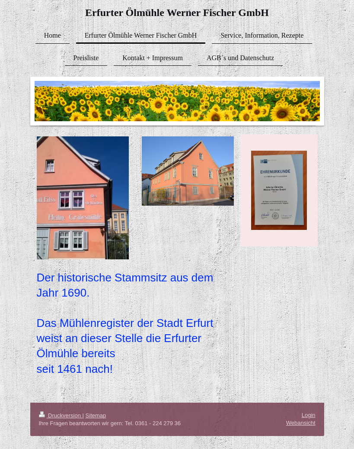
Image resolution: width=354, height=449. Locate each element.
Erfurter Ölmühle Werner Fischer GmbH (177, 12)
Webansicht (301, 423)
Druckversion (61, 415)
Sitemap (96, 415)
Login (309, 415)
